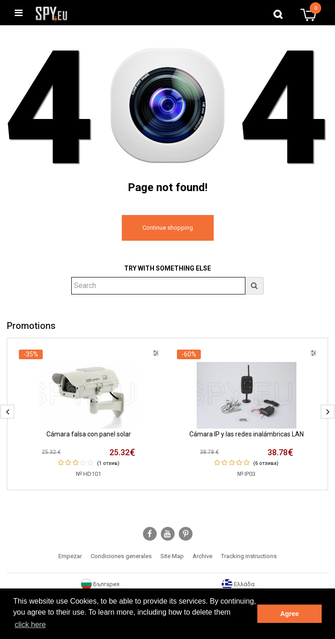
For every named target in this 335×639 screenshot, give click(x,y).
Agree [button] (289, 613)
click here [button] (30, 624)
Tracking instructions (249, 556)
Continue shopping (167, 227)
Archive (202, 556)
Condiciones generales (121, 556)
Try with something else (167, 268)
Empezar (70, 556)
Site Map (172, 556)
